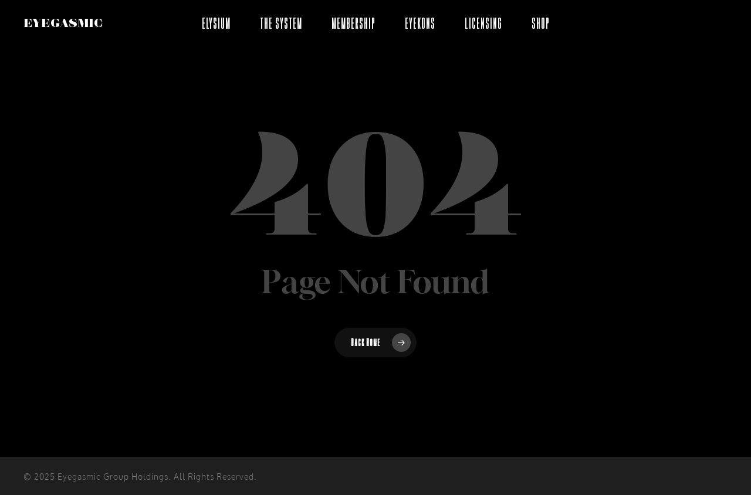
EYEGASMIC (63, 23)
